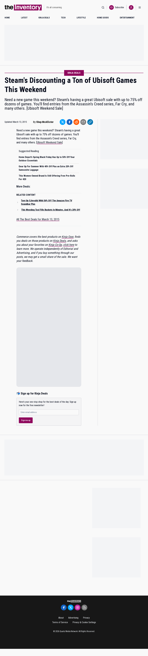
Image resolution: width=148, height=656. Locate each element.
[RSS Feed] (84, 607)
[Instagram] (77, 607)
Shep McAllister (45, 121)
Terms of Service (60, 622)
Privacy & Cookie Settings (84, 622)
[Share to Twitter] (62, 122)
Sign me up (25, 420)
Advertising (73, 617)
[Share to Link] (90, 122)
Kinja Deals (74, 72)
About (61, 617)
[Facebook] (64, 607)
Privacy (86, 617)
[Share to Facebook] (69, 122)
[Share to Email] (83, 122)
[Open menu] (139, 7)
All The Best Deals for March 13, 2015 (37, 219)
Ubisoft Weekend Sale (49, 142)
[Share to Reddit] (76, 122)
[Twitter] (70, 607)
